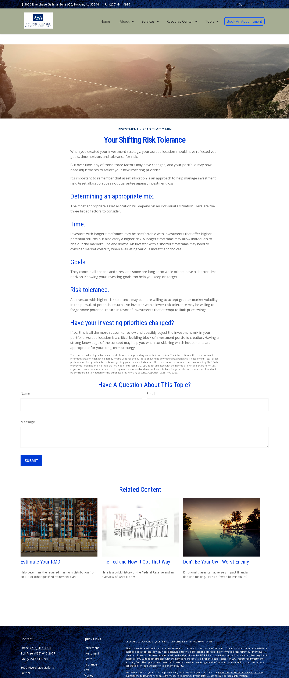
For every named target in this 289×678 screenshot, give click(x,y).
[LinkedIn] (252, 4)
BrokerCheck (205, 641)
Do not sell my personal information (227, 675)
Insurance (90, 664)
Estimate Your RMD (40, 562)
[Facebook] (263, 4)
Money (88, 675)
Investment (91, 653)
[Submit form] (31, 460)
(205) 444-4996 (117, 4)
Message (28, 422)
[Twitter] (240, 4)
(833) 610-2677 (44, 653)
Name (25, 393)
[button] (105, 21)
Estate (88, 659)
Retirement (91, 648)
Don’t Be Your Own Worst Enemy (216, 562)
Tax (86, 670)
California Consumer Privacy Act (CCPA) (240, 672)
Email (151, 393)
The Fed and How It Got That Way (136, 562)
